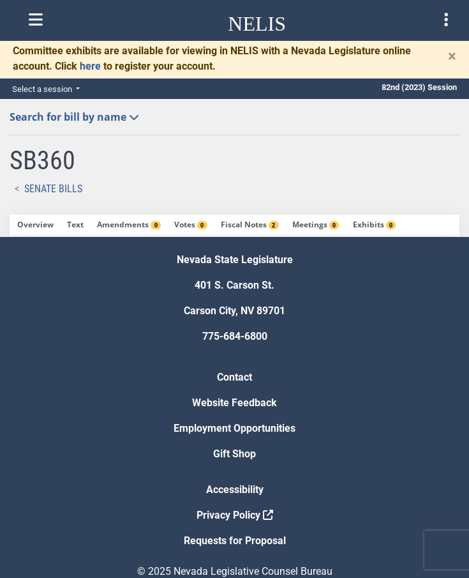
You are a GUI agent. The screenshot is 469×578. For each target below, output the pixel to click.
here (90, 66)
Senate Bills (53, 189)
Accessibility (235, 489)
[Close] (452, 56)
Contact (234, 377)
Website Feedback (234, 403)
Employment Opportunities (234, 428)
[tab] (35, 225)
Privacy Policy (235, 515)
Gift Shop (234, 454)
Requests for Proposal (235, 541)
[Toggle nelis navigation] (35, 19)
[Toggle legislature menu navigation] (446, 19)
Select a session (43, 89)
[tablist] (234, 226)
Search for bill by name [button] (74, 117)
